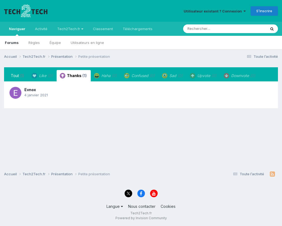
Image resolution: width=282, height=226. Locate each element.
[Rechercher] (209, 28)
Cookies (168, 206)
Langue (114, 206)
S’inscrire (264, 11)
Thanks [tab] (73, 75)
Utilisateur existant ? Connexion (215, 11)
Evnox (30, 89)
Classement (103, 29)
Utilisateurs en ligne (87, 42)
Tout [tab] (17, 75)
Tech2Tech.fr (70, 29)
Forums (12, 42)
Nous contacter (141, 206)
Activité (41, 29)
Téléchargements (138, 29)
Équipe (55, 42)
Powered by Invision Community (141, 218)
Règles (34, 42)
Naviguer (17, 31)
